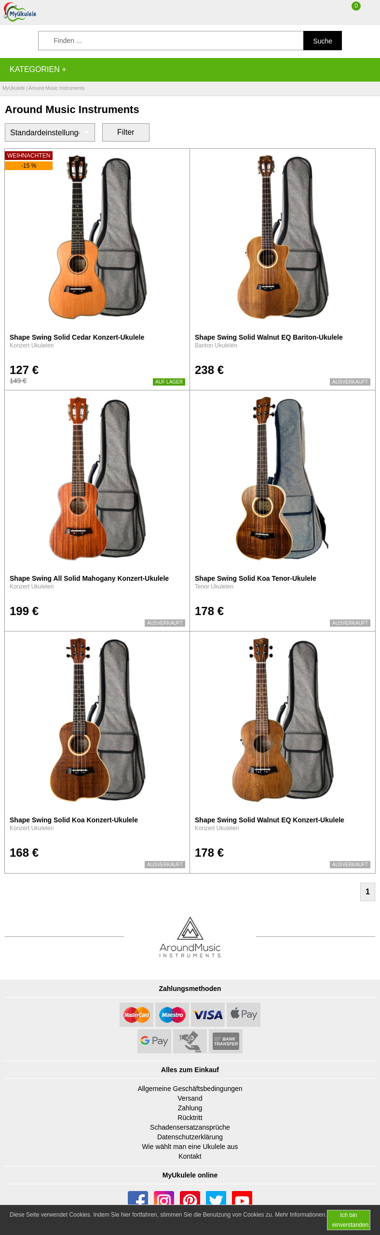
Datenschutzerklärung (190, 1137)
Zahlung (190, 1108)
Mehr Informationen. (300, 1214)
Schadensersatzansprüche (190, 1127)
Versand (189, 1098)
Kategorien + (38, 69)
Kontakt (189, 1156)
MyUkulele (13, 88)
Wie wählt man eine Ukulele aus (190, 1146)
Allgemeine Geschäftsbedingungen (189, 1088)
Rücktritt (189, 1117)
